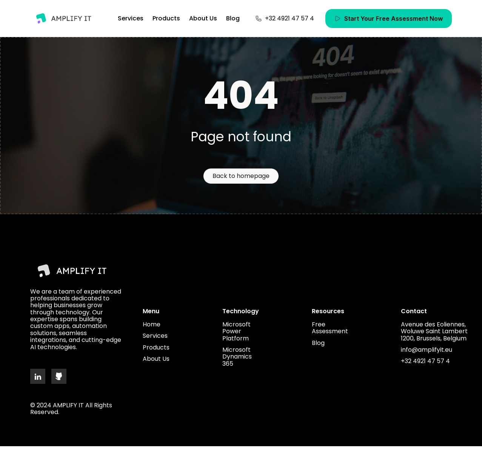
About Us (203, 18)
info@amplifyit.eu (426, 349)
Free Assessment (330, 328)
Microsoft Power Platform (236, 331)
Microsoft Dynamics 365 (237, 356)
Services (130, 18)
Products (166, 18)
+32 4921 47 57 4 (425, 361)
